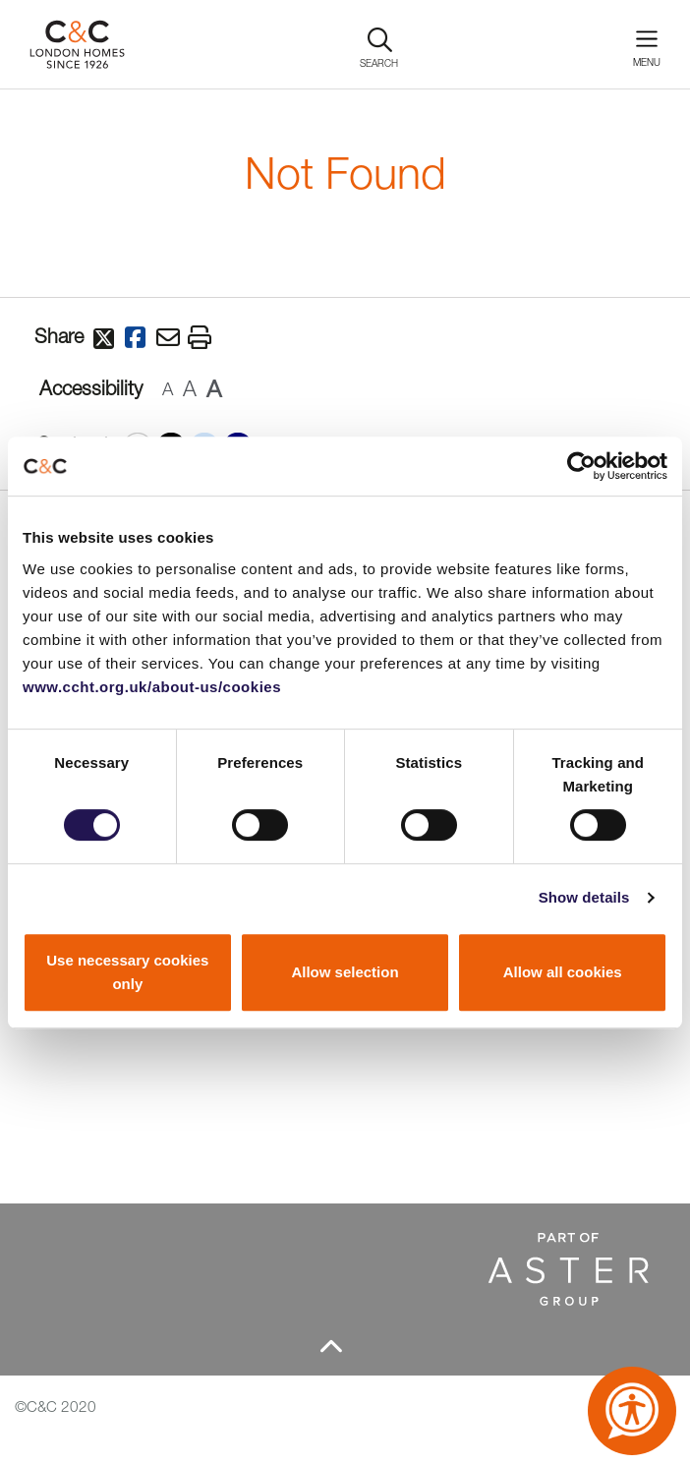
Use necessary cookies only (127, 972)
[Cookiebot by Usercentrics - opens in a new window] (581, 466)
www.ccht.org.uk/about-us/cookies (152, 686)
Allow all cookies (562, 972)
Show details (584, 897)
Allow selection (344, 972)
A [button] (167, 389)
